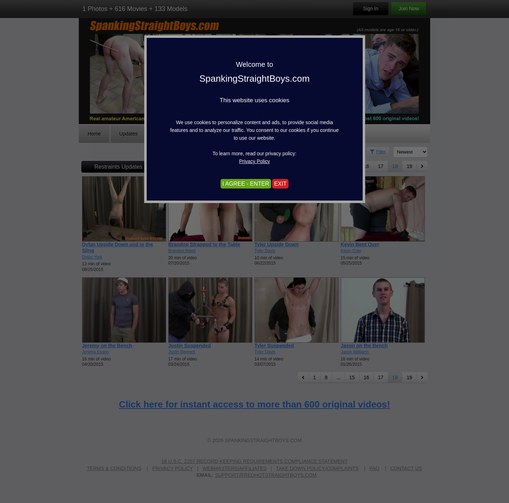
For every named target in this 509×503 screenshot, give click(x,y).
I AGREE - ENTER (245, 184)
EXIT (280, 184)
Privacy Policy (254, 161)
